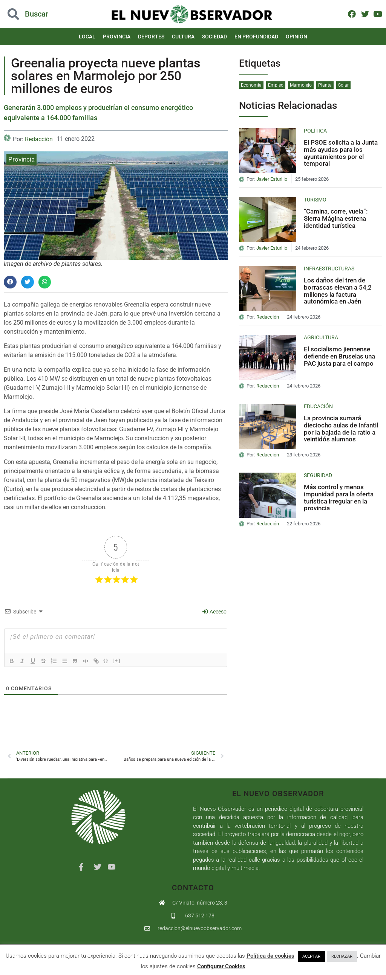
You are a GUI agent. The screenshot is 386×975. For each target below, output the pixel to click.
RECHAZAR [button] (341, 956)
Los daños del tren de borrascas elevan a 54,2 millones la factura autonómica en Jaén (338, 290)
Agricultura (321, 337)
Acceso (214, 612)
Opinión (296, 37)
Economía (251, 85)
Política (315, 131)
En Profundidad (256, 37)
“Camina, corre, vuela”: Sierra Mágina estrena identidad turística (336, 218)
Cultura (183, 37)
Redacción (39, 139)
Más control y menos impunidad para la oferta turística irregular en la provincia (339, 497)
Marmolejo (301, 85)
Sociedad (214, 37)
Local (87, 37)
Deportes (151, 37)
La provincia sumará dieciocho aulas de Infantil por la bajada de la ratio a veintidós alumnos (341, 428)
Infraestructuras (329, 268)
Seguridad (318, 475)
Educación (318, 406)
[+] (116, 660)
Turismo (315, 200)
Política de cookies (270, 955)
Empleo (275, 85)
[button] (10, 282)
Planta (325, 85)
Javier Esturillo (271, 179)
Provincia (116, 37)
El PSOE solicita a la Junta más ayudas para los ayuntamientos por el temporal (341, 153)
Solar (343, 85)
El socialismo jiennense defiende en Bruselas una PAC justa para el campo (339, 356)
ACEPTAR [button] (311, 956)
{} (106, 660)
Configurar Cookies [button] (221, 966)
